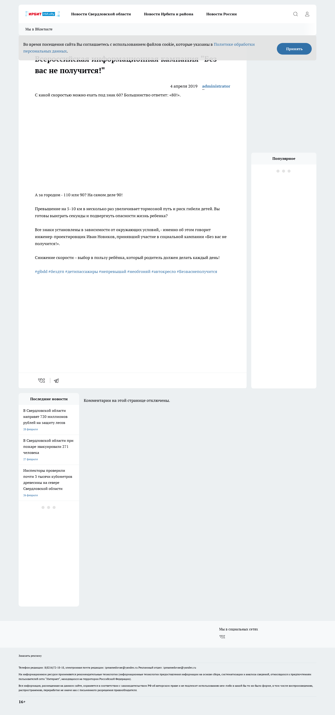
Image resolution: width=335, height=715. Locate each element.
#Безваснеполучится (197, 271)
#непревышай (112, 271)
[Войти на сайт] (307, 14)
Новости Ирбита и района (168, 14)
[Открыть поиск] (295, 14)
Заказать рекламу (30, 655)
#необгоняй (139, 271)
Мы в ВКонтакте (39, 29)
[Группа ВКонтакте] (222, 636)
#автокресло (163, 271)
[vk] (42, 380)
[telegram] (58, 380)
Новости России (221, 14)
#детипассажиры (81, 271)
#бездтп (56, 271)
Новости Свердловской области (101, 14)
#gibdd (41, 271)
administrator (216, 86)
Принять (294, 48)
